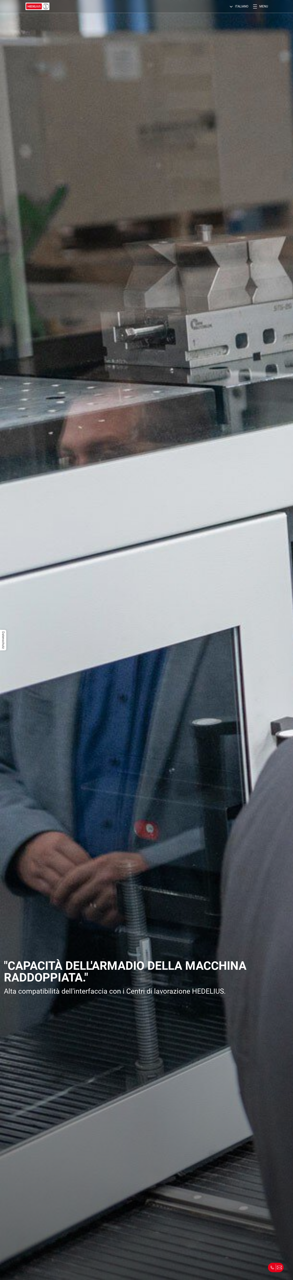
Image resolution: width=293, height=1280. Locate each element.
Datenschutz (3, 640)
